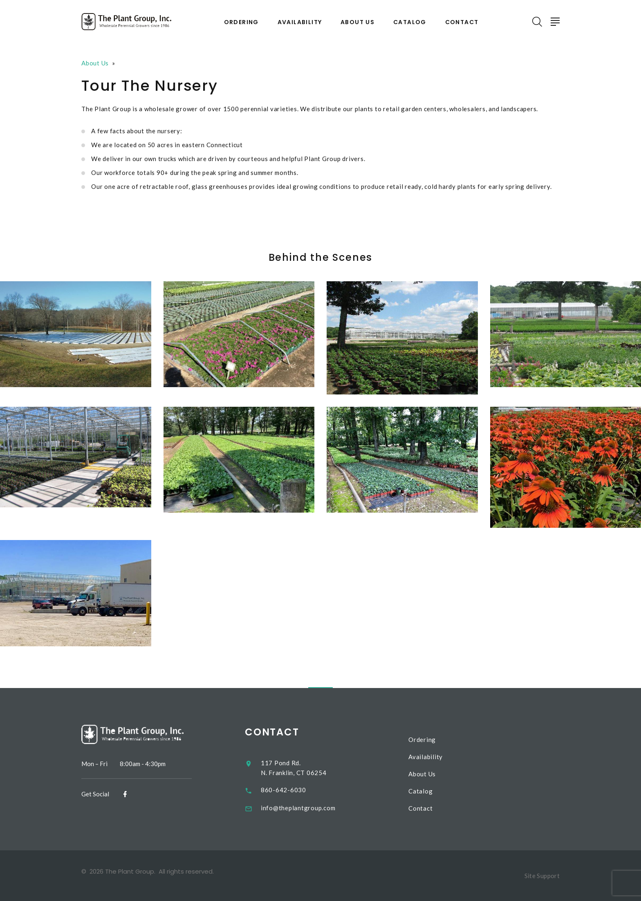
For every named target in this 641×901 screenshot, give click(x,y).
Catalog (409, 22)
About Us (357, 22)
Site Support (542, 875)
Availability (300, 22)
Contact (462, 22)
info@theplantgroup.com (304, 807)
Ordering (241, 22)
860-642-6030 (289, 789)
